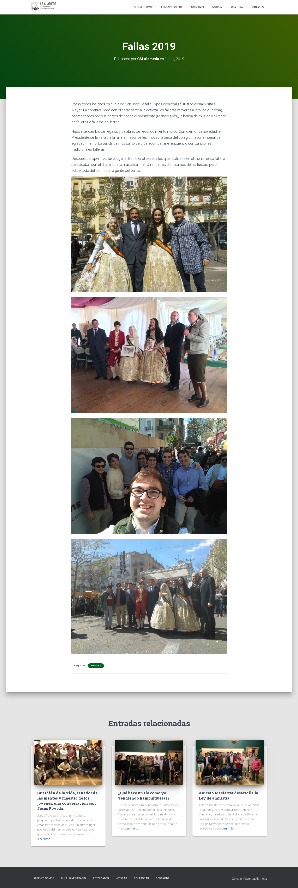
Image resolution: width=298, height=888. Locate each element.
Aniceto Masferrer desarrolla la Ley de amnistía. (228, 795)
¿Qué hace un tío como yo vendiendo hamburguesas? (143, 795)
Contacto (257, 7)
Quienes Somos (143, 7)
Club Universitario (172, 7)
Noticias (217, 7)
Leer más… (45, 839)
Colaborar (237, 7)
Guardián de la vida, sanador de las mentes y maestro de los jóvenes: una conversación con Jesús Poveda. (67, 800)
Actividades (198, 7)
